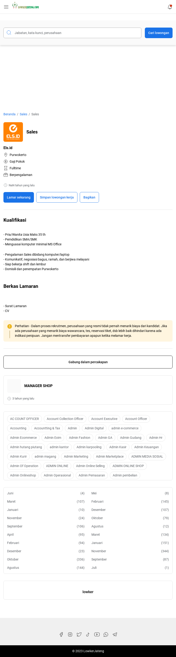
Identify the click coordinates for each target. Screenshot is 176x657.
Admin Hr (155, 437)
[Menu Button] (6, 7)
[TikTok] (88, 634)
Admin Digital (94, 428)
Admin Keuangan (146, 447)
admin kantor (59, 447)
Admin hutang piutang (26, 447)
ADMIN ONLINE (57, 466)
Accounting (18, 428)
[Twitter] (79, 634)
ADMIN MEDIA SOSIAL (147, 456)
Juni (46, 493)
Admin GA (105, 437)
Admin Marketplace (110, 456)
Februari (130, 501)
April (46, 534)
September (46, 526)
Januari (46, 509)
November (46, 518)
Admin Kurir (18, 456)
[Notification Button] (170, 7)
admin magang (45, 456)
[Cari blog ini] (72, 33)
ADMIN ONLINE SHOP (128, 466)
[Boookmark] (56, 197)
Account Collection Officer (65, 419)
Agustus (130, 526)
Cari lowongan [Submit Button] (158, 33)
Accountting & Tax (47, 428)
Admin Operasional (57, 475)
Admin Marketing (76, 456)
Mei (130, 493)
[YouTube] (97, 634)
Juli (130, 567)
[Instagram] (70, 634)
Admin (72, 428)
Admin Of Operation (24, 466)
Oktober (130, 518)
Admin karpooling (89, 447)
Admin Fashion (79, 437)
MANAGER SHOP (38, 386)
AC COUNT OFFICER (24, 419)
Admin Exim (52, 437)
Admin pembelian (125, 475)
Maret (46, 501)
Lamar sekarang (18, 197)
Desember (130, 509)
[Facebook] (61, 634)
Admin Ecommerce (23, 437)
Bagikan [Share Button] (89, 197)
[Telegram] (115, 634)
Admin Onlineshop (23, 475)
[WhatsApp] (106, 634)
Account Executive (104, 419)
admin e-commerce (124, 428)
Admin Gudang (130, 437)
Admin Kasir (117, 447)
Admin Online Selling (90, 466)
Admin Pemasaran (92, 475)
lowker (88, 592)
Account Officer (136, 419)
